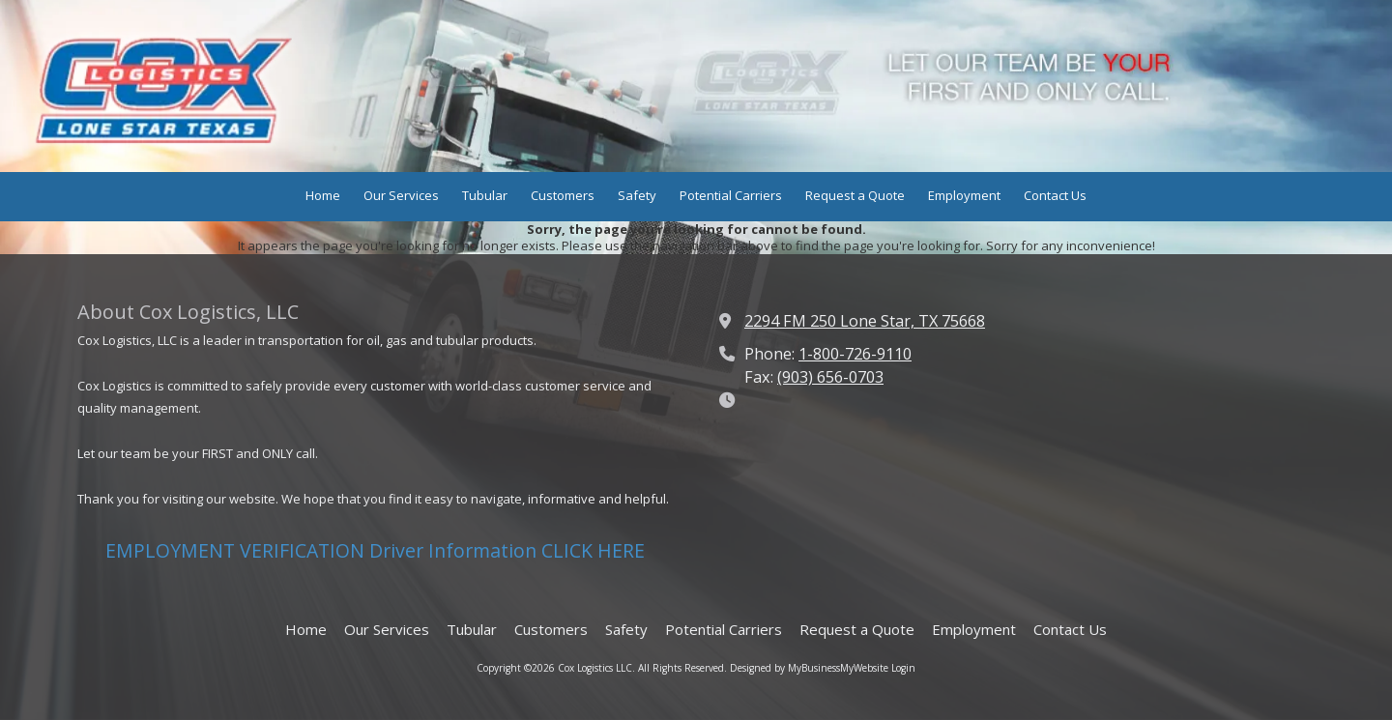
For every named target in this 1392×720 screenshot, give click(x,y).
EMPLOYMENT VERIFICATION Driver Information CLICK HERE (375, 550)
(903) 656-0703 (830, 377)
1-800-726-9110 (855, 353)
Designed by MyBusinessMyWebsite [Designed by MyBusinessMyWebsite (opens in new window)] (809, 668)
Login (903, 668)
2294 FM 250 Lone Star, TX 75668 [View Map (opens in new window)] (864, 320)
